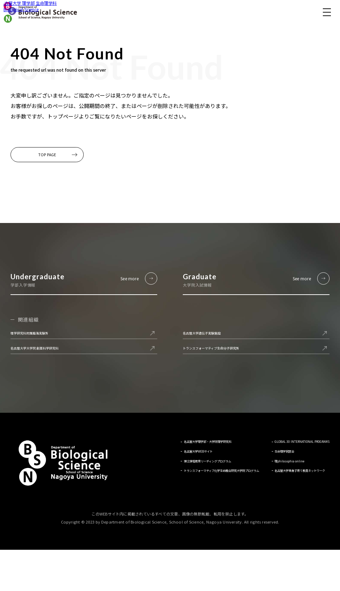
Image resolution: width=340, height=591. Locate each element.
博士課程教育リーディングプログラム (163, 499)
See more (120, 291)
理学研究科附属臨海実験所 (46, 356)
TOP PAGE (57, 158)
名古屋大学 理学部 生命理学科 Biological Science (40, 12)
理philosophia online (275, 505)
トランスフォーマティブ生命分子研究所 (236, 381)
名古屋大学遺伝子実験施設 (218, 356)
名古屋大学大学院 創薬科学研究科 (56, 381)
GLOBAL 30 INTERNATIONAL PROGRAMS (282, 482)
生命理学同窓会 (270, 495)
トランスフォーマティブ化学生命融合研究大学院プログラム (179, 512)
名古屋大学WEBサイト (147, 488)
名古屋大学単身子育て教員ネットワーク (290, 519)
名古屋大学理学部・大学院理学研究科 (163, 478)
